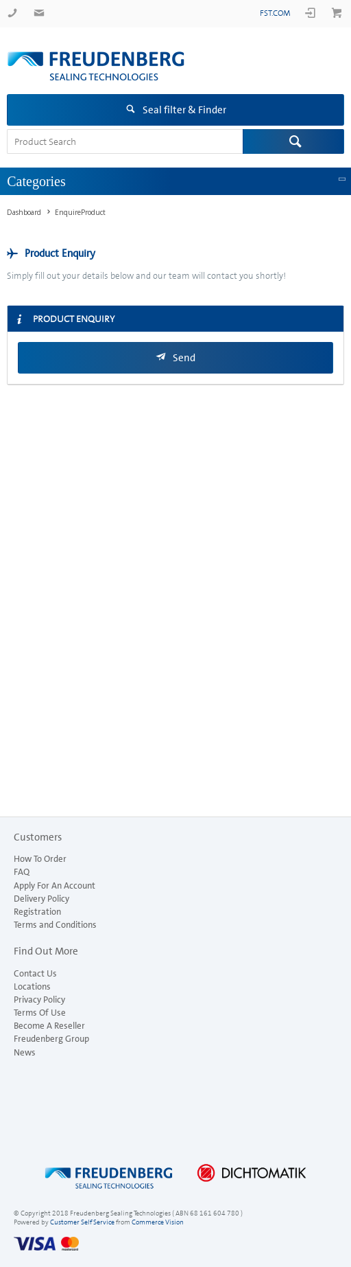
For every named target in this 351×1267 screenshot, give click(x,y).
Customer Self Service (82, 1222)
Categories (36, 181)
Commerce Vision (158, 1222)
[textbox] (125, 141)
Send (184, 358)
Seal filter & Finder (184, 110)
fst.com (275, 13)
